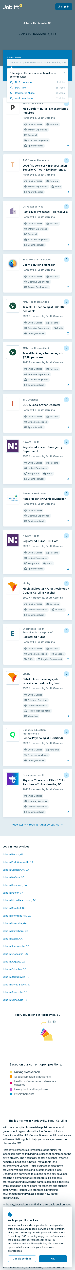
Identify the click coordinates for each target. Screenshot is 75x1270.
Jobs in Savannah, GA (15, 885)
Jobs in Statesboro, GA (15, 931)
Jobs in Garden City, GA (16, 869)
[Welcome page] (12, 6)
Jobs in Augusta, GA (14, 961)
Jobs (26, 23)
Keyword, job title (14, 57)
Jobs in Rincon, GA (13, 854)
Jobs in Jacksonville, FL (16, 976)
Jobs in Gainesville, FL (15, 999)
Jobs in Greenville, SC (15, 992)
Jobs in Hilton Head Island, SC (19, 900)
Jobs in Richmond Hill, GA (17, 915)
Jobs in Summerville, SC (16, 946)
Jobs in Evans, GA (12, 938)
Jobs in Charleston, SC (15, 953)
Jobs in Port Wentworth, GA (18, 862)
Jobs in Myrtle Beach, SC (17, 984)
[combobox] (37, 62)
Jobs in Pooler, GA (13, 892)
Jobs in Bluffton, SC (13, 877)
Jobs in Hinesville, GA (15, 923)
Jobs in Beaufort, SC (14, 908)
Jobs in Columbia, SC (14, 969)
